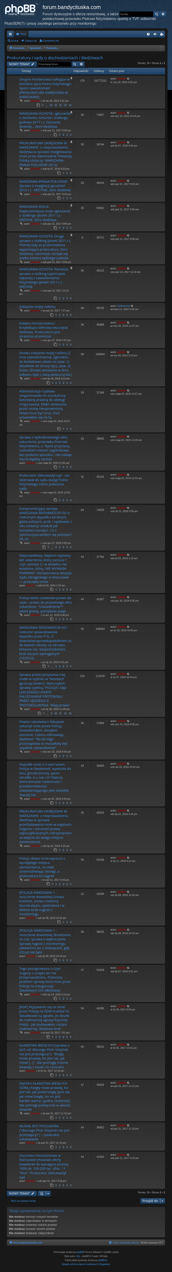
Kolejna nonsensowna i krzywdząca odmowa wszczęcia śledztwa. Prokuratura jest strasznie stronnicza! (43, 329)
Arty (78, 1256)
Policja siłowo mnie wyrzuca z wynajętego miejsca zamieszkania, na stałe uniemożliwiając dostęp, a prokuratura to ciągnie (42, 867)
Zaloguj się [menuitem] (156, 35)
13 (70, 713)
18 (70, 105)
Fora (23, 34)
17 (65, 105)
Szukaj (14, 40)
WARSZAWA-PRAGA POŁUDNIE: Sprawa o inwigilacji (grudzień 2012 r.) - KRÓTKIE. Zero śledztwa (45, 185)
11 (60, 713)
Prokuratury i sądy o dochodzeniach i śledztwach (55, 58)
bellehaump (123, 305)
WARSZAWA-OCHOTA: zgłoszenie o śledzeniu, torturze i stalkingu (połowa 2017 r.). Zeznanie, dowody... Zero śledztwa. (44, 120)
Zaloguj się (31, 40)
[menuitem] (148, 34)
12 (65, 713)
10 (56, 713)
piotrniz (35, 100)
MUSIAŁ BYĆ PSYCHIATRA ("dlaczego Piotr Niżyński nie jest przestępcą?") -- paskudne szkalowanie (44, 1132)
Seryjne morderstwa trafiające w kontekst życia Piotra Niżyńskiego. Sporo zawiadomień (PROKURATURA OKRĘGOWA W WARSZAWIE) (45, 88)
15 (56, 105)
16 (60, 105)
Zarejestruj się (51, 40)
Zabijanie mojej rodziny (37, 306)
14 (51, 105)
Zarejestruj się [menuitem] (162, 35)
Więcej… (11, 35)
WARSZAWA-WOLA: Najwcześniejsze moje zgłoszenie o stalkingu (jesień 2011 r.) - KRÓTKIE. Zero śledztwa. (44, 213)
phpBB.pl (102, 1260)
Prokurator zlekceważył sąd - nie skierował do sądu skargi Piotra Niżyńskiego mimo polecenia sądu (44, 481)
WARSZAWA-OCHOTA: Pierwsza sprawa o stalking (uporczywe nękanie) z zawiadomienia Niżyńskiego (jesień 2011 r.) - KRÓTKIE (43, 278)
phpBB (79, 1252)
